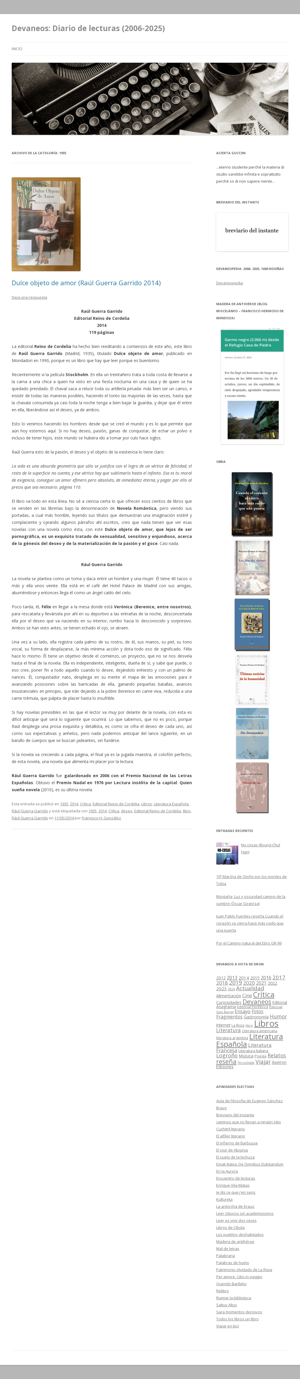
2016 (266, 977)
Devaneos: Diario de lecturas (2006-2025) (88, 28)
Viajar (263, 1062)
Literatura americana (259, 1030)
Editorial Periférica (252, 1006)
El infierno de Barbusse (237, 1143)
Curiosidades (228, 1002)
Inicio (17, 48)
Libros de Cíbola (230, 1227)
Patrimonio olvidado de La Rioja (244, 1269)
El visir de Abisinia (232, 1150)
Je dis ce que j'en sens (235, 1192)
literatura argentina (232, 1037)
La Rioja (237, 1025)
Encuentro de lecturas (235, 1178)
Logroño (227, 1055)
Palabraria (225, 1255)
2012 (221, 978)
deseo (126, 811)
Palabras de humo (232, 1262)
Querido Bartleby (231, 1283)
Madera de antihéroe (235, 1241)
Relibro (222, 1290)
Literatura (228, 1030)
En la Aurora (227, 1171)
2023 (221, 988)
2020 (249, 982)
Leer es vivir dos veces (236, 1220)
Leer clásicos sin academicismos (245, 1213)
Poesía (260, 1056)
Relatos (276, 1055)
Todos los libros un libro (237, 1319)
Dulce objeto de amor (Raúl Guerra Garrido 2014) (86, 282)
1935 (64, 803)
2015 (255, 978)
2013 (232, 977)
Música (246, 1056)
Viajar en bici (227, 1326)
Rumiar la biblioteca (233, 1297)
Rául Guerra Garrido (30, 811)
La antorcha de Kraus (235, 1206)
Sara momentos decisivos (239, 1312)
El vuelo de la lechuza (235, 1157)
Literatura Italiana (253, 1050)
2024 (231, 989)
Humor (278, 1016)
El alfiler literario (230, 1136)
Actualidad (250, 988)
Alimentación (228, 995)
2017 (278, 977)
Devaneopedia (229, 283)
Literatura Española (171, 803)
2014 (74, 803)
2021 (261, 983)
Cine (247, 996)
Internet (223, 1025)
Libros (146, 803)
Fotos (257, 1011)
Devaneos (257, 1001)
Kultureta (224, 1199)
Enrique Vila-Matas (233, 1185)
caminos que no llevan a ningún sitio (248, 1122)
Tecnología (246, 1062)
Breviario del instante (235, 1115)
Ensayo (242, 1011)
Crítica (85, 803)
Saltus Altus (226, 1304)
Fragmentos (229, 1016)
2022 (272, 983)
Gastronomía (256, 1017)
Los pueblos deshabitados (240, 1234)
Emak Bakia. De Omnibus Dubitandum (249, 1164)
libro (187, 811)
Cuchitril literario (230, 1129)
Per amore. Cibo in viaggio (239, 1276)
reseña (226, 1061)
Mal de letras (227, 1248)
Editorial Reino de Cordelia (116, 803)
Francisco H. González (101, 818)
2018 (222, 982)
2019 (235, 982)
